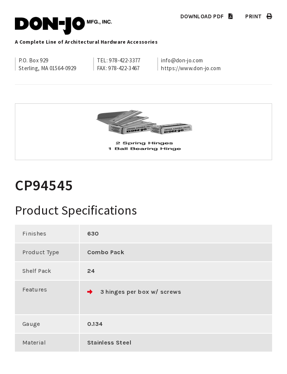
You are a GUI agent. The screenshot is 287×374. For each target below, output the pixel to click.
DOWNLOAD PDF (206, 16)
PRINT (258, 16)
